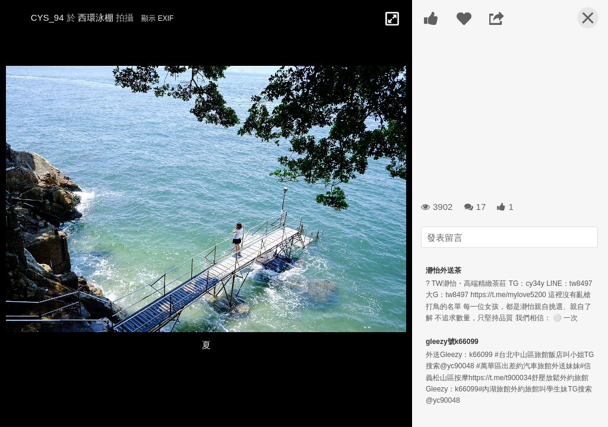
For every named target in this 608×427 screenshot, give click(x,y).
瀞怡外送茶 (443, 270)
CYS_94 (47, 17)
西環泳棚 (95, 17)
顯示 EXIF (157, 18)
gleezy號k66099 (452, 341)
